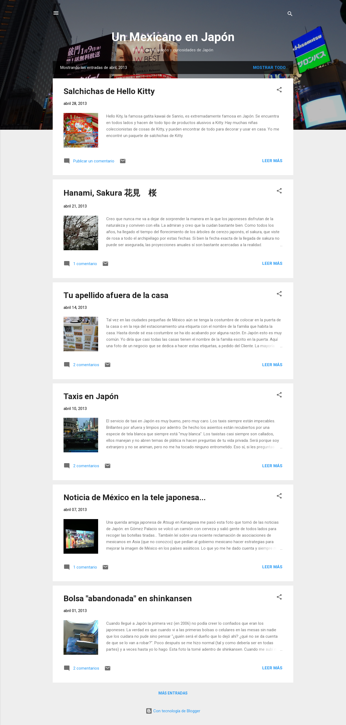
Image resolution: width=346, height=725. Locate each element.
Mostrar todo (269, 67)
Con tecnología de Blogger (173, 711)
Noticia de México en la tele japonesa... (135, 497)
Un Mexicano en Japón (173, 37)
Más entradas (173, 693)
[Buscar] (290, 14)
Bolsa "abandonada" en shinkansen (128, 598)
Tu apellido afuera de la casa (116, 295)
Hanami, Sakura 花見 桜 (110, 193)
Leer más (272, 160)
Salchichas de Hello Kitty (109, 91)
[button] (279, 90)
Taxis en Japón (91, 396)
